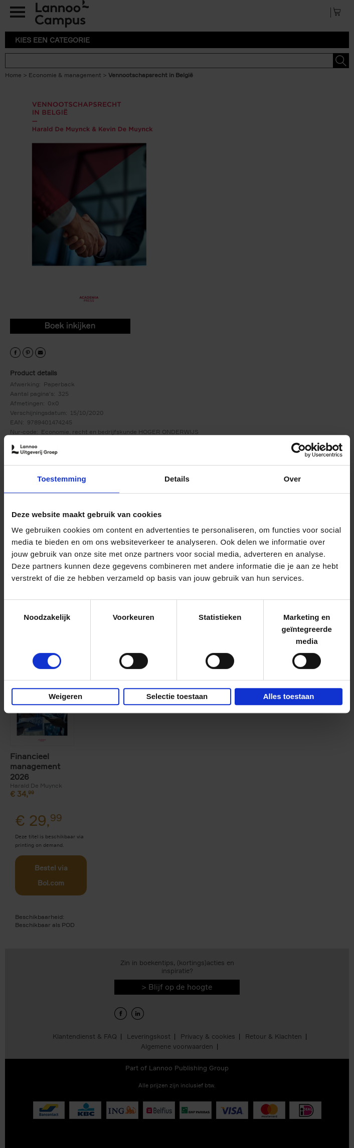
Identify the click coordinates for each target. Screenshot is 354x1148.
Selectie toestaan (177, 696)
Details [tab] (177, 479)
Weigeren (65, 696)
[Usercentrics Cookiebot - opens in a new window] (298, 449)
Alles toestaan (288, 696)
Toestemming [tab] (61, 479)
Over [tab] (292, 479)
